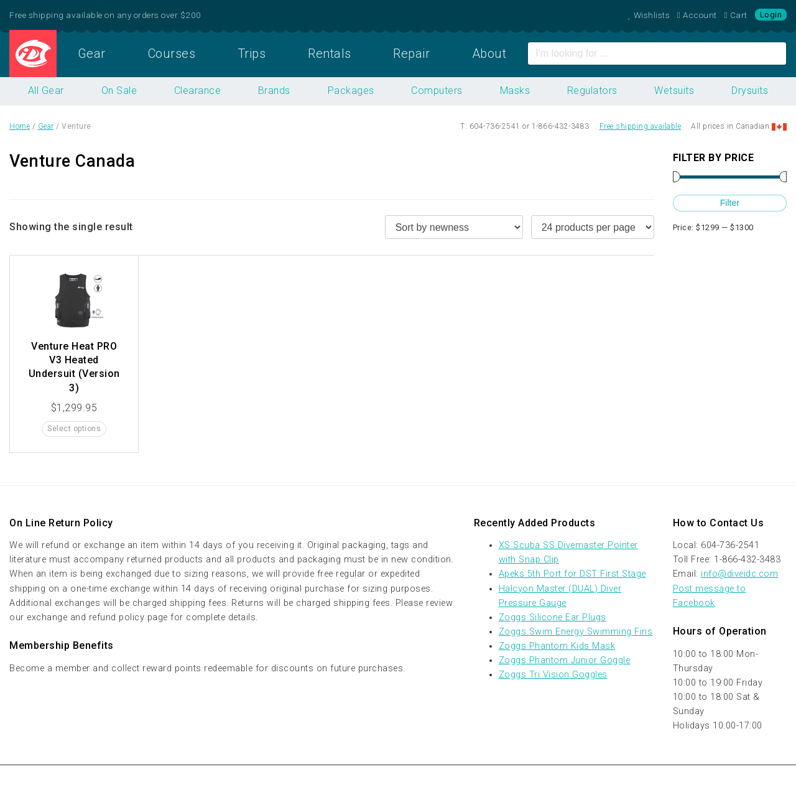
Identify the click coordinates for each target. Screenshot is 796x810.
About (489, 53)
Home (33, 53)
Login (771, 14)
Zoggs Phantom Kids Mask (557, 646)
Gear (92, 53)
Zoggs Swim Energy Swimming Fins (576, 631)
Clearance (197, 90)
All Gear (46, 90)
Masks (515, 90)
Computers (437, 90)
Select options (74, 428)
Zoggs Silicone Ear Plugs (552, 617)
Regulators (592, 90)
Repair (411, 53)
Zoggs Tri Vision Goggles (553, 674)
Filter (729, 203)
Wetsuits (674, 90)
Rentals (329, 53)
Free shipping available (640, 126)
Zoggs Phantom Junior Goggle (565, 660)
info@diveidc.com (739, 574)
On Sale (119, 90)
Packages (351, 90)
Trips (252, 53)
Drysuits (749, 90)
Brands (274, 90)
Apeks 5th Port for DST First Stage (572, 574)
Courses (172, 53)
